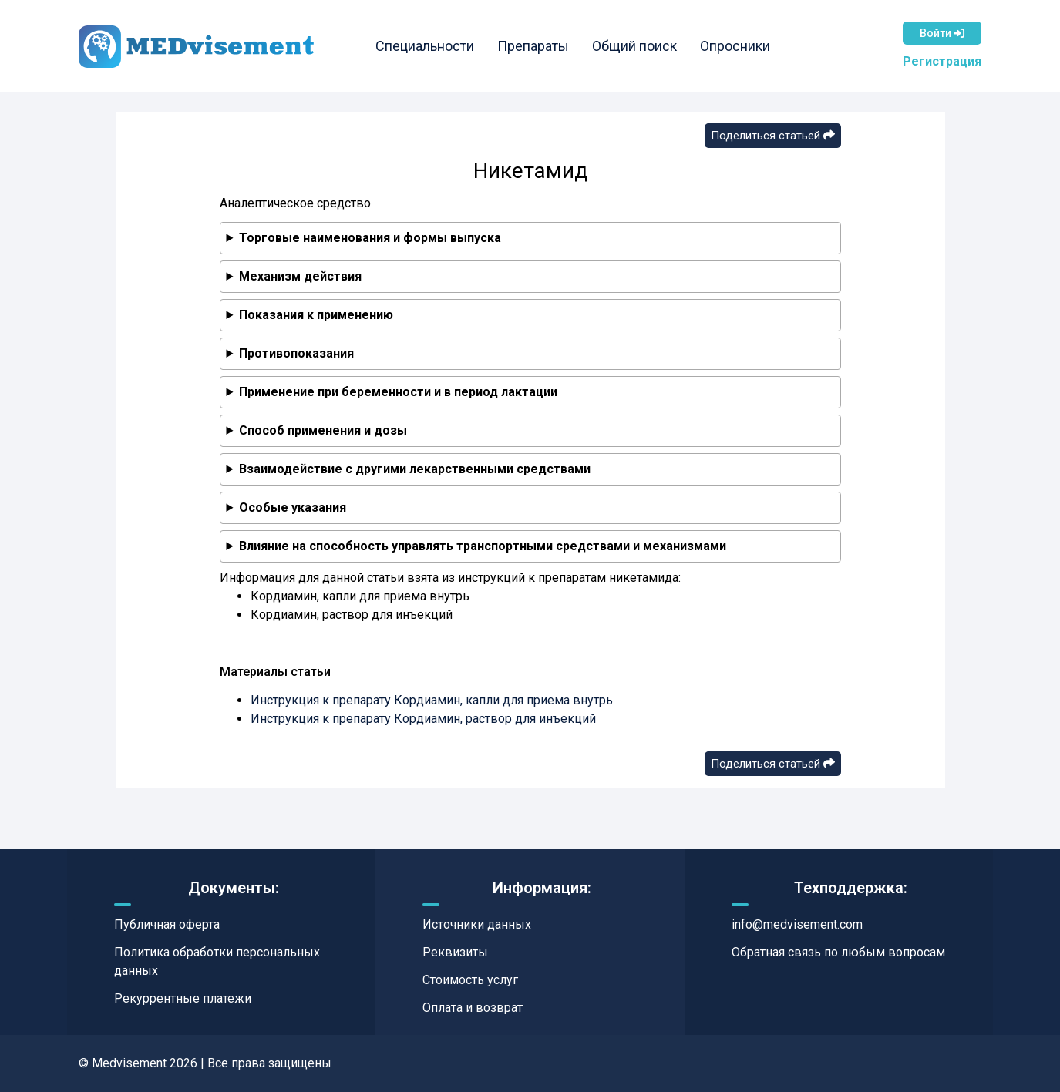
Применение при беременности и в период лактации (398, 392)
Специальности (424, 46)
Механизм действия (300, 276)
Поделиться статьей (773, 136)
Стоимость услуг (470, 980)
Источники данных (476, 924)
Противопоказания (296, 353)
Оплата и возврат (472, 1007)
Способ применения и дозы (323, 430)
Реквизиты (455, 952)
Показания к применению (316, 314)
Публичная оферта (167, 924)
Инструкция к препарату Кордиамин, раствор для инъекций (423, 718)
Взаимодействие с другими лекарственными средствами (415, 469)
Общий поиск (634, 46)
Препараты (533, 46)
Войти (942, 33)
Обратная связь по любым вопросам (838, 952)
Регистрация (942, 61)
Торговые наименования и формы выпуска (370, 237)
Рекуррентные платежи (182, 998)
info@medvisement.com (797, 924)
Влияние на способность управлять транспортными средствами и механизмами (482, 546)
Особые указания (292, 507)
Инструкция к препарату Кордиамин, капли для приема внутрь (432, 700)
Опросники (735, 46)
